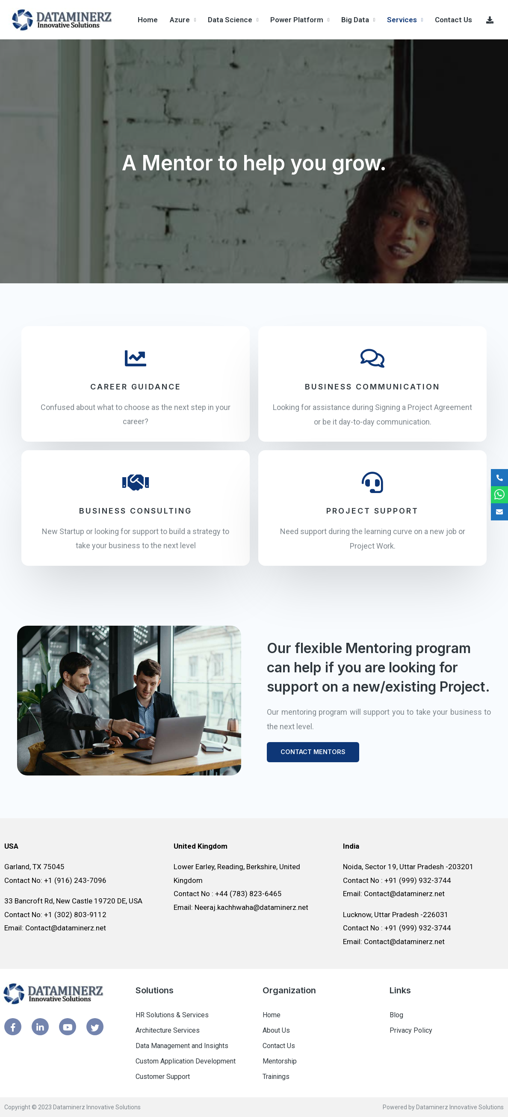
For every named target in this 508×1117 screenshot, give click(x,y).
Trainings (276, 1076)
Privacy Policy (411, 1030)
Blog (396, 1015)
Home (148, 19)
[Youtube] (67, 1026)
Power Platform (296, 19)
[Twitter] (94, 1026)
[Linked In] (40, 1026)
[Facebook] (12, 1026)
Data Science (230, 19)
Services (402, 19)
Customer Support (163, 1076)
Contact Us (453, 19)
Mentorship (280, 1061)
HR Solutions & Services (172, 1015)
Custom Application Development (186, 1061)
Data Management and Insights (182, 1046)
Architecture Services (168, 1030)
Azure (180, 19)
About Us (276, 1030)
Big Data (355, 19)
